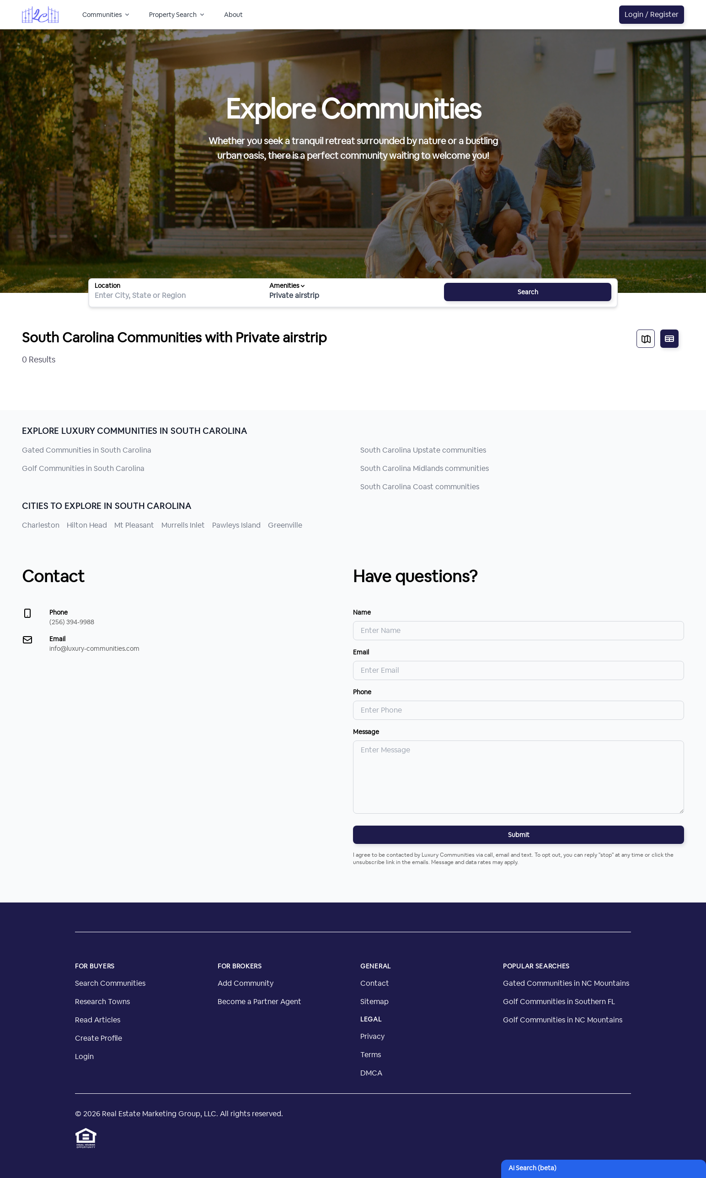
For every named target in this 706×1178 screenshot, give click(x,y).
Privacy (372, 1036)
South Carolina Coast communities (419, 487)
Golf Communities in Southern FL (559, 1001)
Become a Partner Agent (259, 1001)
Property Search (177, 15)
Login (84, 1056)
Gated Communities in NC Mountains (566, 983)
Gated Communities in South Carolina (86, 450)
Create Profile (98, 1038)
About (233, 15)
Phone (362, 692)
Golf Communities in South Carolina (83, 468)
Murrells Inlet (183, 525)
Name (362, 612)
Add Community (245, 983)
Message (366, 732)
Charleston (40, 525)
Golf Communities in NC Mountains (562, 1020)
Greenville (285, 525)
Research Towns (102, 1001)
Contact (374, 983)
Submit (519, 835)
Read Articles (97, 1020)
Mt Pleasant (134, 525)
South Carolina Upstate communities (423, 450)
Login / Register (652, 14)
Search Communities (110, 983)
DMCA (371, 1073)
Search (528, 292)
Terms (370, 1054)
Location (107, 285)
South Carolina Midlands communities (424, 468)
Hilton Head (87, 525)
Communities (106, 15)
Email (361, 652)
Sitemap (374, 1001)
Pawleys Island (236, 525)
